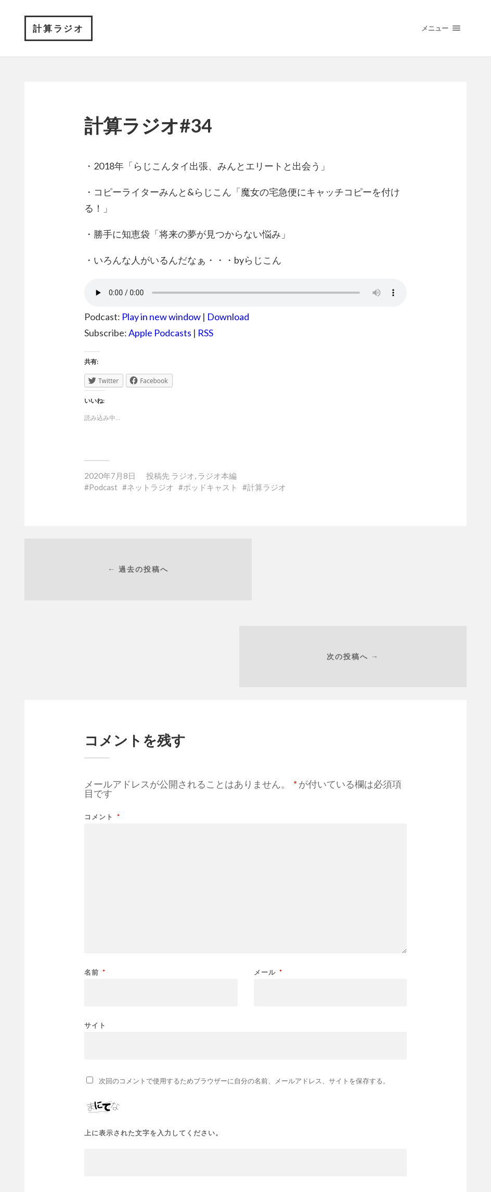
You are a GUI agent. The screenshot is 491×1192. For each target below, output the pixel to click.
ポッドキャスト (210, 487)
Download (228, 317)
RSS (205, 333)
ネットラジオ (150, 487)
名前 (95, 887)
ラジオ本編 (217, 476)
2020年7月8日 (110, 476)
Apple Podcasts (159, 333)
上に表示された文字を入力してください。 (153, 1048)
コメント (102, 732)
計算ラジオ (59, 28)
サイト (95, 940)
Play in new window (161, 317)
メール (268, 887)
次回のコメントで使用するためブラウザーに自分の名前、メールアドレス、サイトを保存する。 (244, 996)
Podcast (103, 487)
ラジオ (183, 476)
